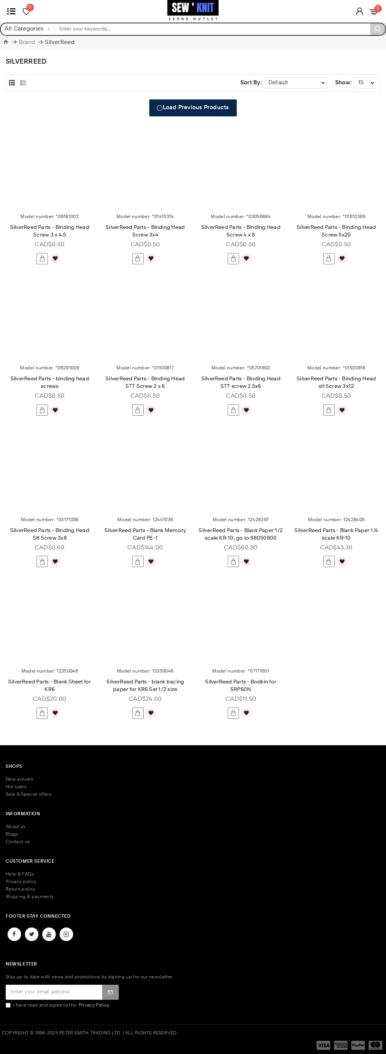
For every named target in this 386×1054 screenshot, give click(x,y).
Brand (27, 43)
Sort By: (251, 83)
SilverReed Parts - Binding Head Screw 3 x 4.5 (49, 231)
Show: (343, 83)
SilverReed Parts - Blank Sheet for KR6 (49, 685)
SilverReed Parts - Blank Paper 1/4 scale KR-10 (336, 534)
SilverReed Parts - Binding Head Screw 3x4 (145, 231)
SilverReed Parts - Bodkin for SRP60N (240, 685)
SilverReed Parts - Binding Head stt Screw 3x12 (336, 382)
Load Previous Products (196, 108)
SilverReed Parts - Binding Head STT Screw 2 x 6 (145, 382)
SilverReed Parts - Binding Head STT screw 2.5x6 (240, 382)
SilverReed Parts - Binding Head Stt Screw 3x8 (49, 534)
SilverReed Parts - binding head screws (50, 382)
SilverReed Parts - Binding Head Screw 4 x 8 (240, 231)
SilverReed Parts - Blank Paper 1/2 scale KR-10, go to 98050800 (241, 534)
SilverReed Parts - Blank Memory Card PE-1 (145, 534)
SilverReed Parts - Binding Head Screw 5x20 (336, 231)
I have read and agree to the (58, 1005)
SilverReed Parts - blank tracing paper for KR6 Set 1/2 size (145, 685)
